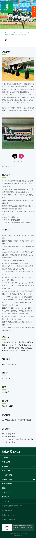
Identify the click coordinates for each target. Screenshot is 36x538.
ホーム (4, 32)
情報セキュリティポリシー (10, 515)
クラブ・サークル (24, 32)
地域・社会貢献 (7, 483)
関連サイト (5, 488)
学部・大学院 (6, 462)
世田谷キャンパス (9, 34)
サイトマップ (6, 501)
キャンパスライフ (12, 32)
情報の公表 (5, 497)
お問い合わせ (6, 492)
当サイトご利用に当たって (10, 519)
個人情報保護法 (7, 510)
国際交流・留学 (7, 479)
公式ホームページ (10, 166)
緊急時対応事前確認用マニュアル (12, 506)
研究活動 (5, 466)
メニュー (33, 5)
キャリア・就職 (7, 475)
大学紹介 (5, 457)
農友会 (18, 34)
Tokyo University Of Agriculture (20, 533)
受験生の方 (34, 11)
